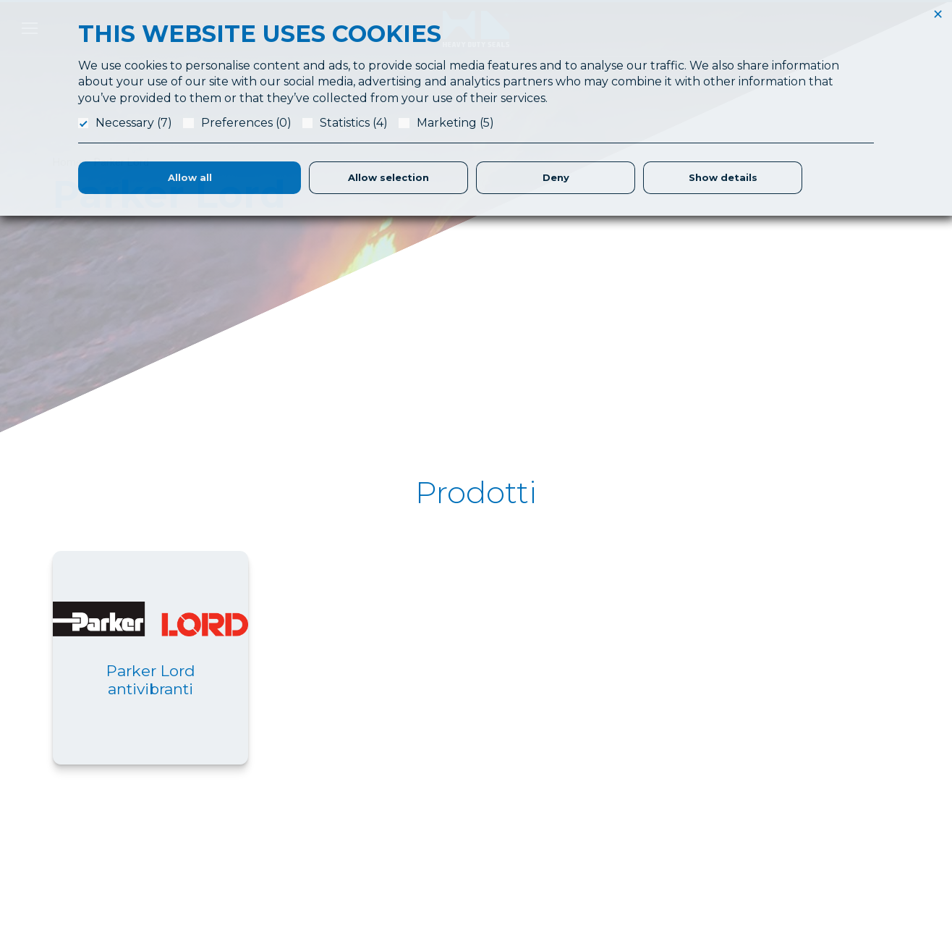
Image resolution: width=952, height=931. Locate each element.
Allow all (190, 177)
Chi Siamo (561, 764)
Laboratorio (565, 799)
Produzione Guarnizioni (592, 816)
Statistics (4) (354, 123)
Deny (556, 177)
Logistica (559, 834)
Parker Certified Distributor (600, 886)
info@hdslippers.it (95, 845)
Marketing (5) (455, 123)
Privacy (769, 816)
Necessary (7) (133, 123)
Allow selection (388, 177)
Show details (723, 177)
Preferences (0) (246, 123)
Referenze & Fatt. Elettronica (820, 764)
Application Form (578, 781)
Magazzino (563, 868)
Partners (557, 851)
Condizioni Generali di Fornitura (825, 799)
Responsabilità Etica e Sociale (822, 781)
